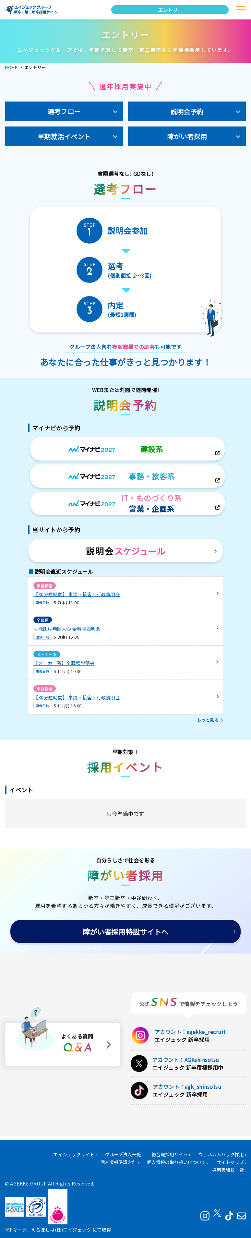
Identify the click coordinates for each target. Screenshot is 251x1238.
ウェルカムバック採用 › (222, 1154)
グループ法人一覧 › (124, 1154)
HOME (11, 67)
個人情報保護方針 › (119, 1162)
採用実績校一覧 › (229, 1170)
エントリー (170, 9)
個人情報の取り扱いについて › (177, 1162)
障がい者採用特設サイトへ (125, 931)
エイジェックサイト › (75, 1154)
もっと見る (208, 720)
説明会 (125, 551)
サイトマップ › (231, 1162)
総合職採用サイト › (170, 1154)
